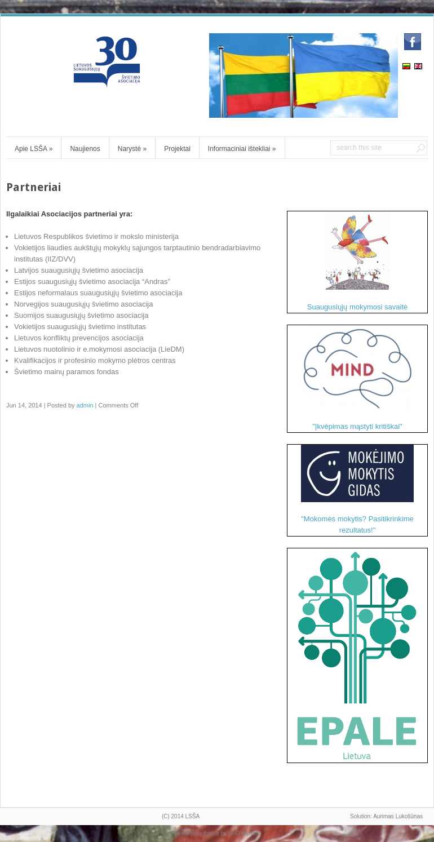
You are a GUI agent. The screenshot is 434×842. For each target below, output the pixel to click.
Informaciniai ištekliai (242, 149)
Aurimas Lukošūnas (398, 816)
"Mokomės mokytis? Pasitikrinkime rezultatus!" (357, 489)
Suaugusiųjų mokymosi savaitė (357, 261)
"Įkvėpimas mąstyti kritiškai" (357, 378)
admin (85, 405)
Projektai (177, 149)
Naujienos (85, 149)
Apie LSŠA (33, 149)
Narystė (132, 149)
